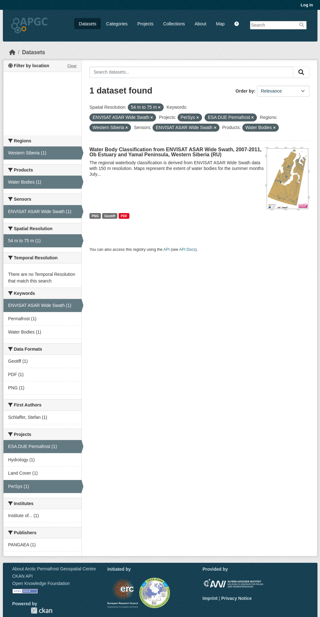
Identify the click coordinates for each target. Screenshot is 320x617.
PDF (124, 216)
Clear (72, 66)
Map (220, 23)
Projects (145, 23)
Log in (307, 5)
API (166, 249)
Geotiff (109, 216)
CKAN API (22, 576)
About (200, 23)
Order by (245, 91)
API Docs (187, 249)
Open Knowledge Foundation (41, 583)
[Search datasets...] (191, 72)
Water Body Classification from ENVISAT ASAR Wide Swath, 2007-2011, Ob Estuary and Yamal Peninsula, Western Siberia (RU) (175, 152)
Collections (174, 23)
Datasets (87, 23)
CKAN (41, 610)
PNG (95, 216)
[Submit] (301, 72)
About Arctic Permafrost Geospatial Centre (54, 568)
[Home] (12, 52)
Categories (117, 23)
